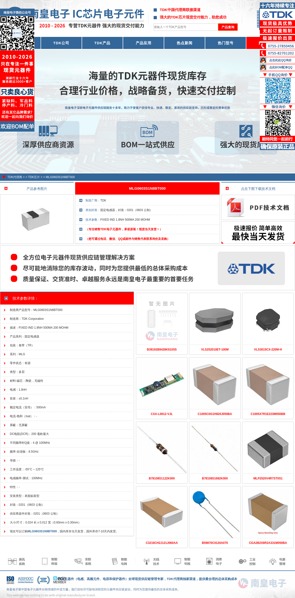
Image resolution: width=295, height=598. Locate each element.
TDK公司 (61, 43)
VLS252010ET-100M (215, 349)
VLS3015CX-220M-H (268, 349)
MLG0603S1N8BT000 (60, 177)
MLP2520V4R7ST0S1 (268, 478)
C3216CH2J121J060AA (162, 543)
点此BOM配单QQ (281, 67)
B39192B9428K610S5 (162, 349)
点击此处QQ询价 (280, 60)
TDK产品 (102, 43)
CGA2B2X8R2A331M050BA (268, 543)
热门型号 (226, 43)
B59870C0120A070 (215, 543)
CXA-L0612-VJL (162, 414)
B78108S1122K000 (162, 478)
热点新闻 (184, 43)
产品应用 (143, 43)
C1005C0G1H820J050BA (215, 414)
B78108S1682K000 (215, 478)
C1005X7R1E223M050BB (268, 414)
